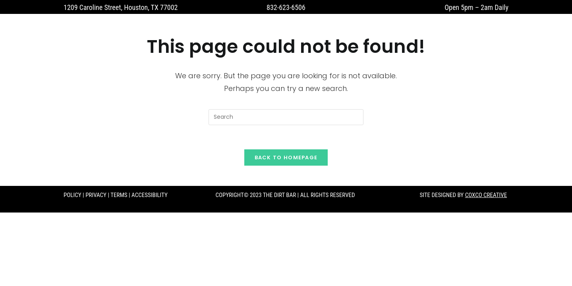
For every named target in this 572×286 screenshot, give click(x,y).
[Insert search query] (286, 117)
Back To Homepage (286, 157)
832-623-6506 (286, 7)
